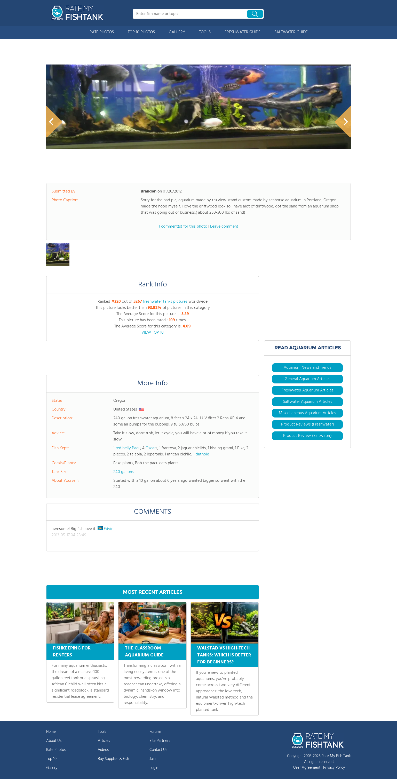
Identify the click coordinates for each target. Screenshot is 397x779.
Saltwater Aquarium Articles (307, 401)
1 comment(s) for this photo (183, 226)
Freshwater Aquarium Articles (308, 390)
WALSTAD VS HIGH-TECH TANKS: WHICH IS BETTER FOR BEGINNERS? (224, 655)
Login (153, 768)
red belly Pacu (128, 448)
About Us (53, 741)
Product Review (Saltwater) (307, 435)
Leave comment (224, 226)
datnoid (202, 454)
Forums (155, 732)
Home (51, 732)
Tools (102, 732)
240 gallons (123, 472)
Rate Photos (56, 750)
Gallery (51, 768)
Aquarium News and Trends (307, 367)
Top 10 (51, 759)
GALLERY (177, 32)
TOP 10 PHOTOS (141, 32)
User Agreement (306, 768)
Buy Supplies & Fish (113, 759)
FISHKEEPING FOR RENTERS (72, 652)
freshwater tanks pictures (165, 301)
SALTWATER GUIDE (291, 32)
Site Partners (159, 741)
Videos (103, 750)
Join (152, 759)
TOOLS (205, 32)
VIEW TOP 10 (152, 332)
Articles (104, 741)
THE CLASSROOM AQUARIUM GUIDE (144, 652)
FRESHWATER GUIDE (242, 32)
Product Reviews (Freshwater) (307, 424)
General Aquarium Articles (307, 379)
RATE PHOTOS (102, 32)
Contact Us (158, 750)
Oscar (151, 448)
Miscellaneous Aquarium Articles (307, 413)
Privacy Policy (334, 768)
